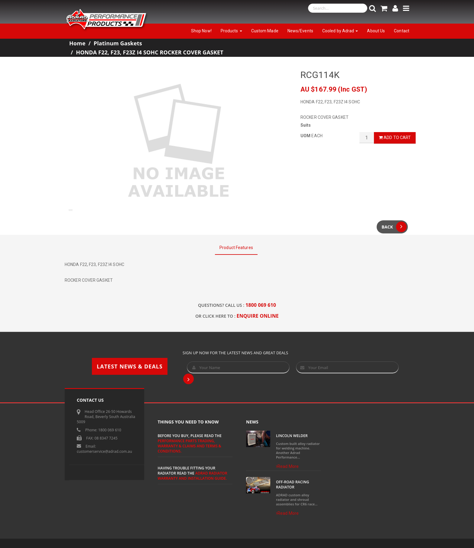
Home (77, 43)
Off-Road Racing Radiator (292, 484)
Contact (401, 30)
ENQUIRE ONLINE (258, 316)
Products (231, 30)
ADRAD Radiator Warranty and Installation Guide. (192, 476)
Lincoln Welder (292, 435)
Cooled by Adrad (340, 30)
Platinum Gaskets (118, 43)
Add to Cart (395, 137)
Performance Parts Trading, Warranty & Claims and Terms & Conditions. (189, 446)
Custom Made (264, 30)
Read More (287, 466)
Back (394, 227)
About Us (376, 30)
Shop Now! (201, 30)
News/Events (300, 30)
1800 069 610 (260, 305)
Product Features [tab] (236, 247)
